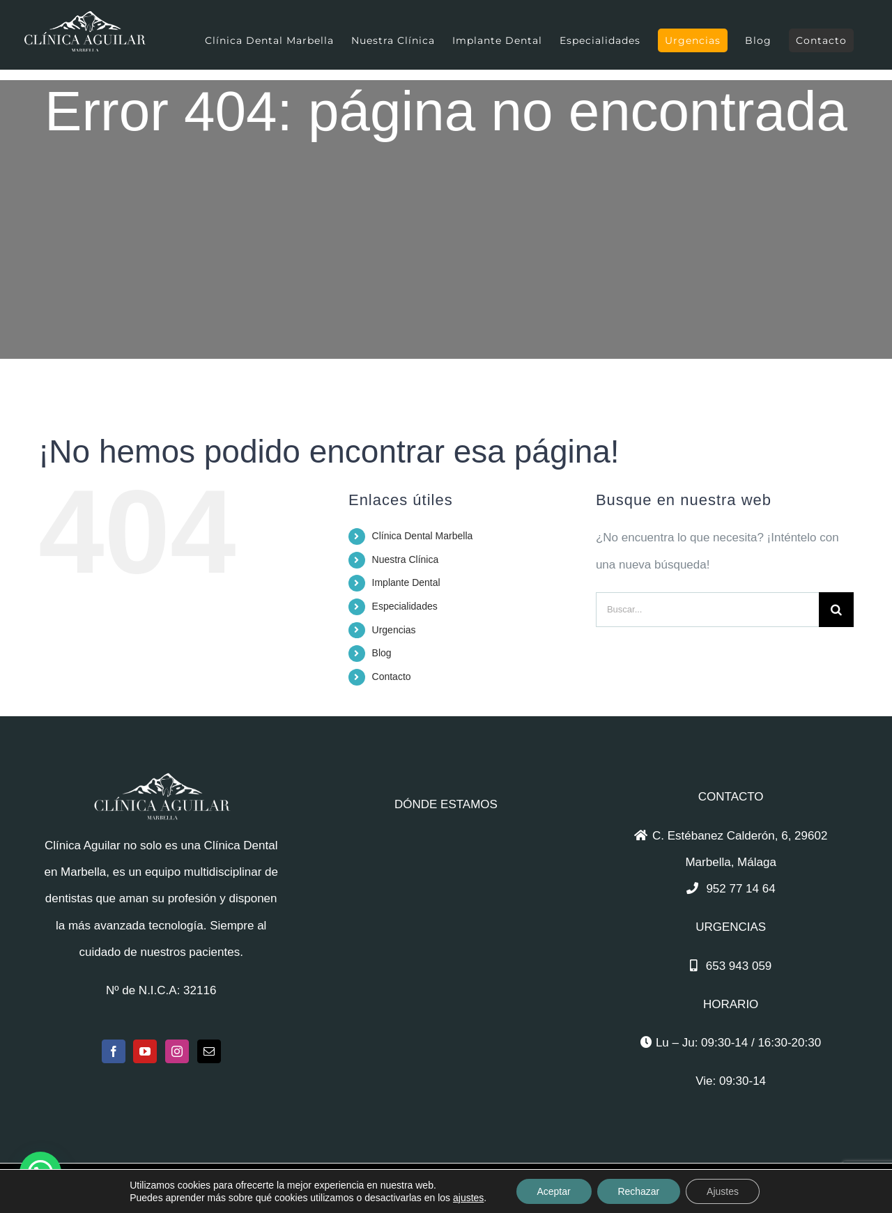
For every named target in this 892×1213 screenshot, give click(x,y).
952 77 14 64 (740, 888)
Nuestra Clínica (405, 559)
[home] (161, 784)
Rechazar (638, 1191)
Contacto (391, 676)
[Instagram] (177, 1051)
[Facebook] (113, 1051)
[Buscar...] (707, 609)
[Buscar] (836, 609)
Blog (382, 652)
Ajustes (723, 1191)
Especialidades (405, 606)
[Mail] (209, 1051)
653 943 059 (739, 966)
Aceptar (553, 1191)
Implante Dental (406, 582)
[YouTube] (145, 1051)
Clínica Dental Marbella (422, 535)
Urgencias (394, 629)
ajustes (468, 1197)
